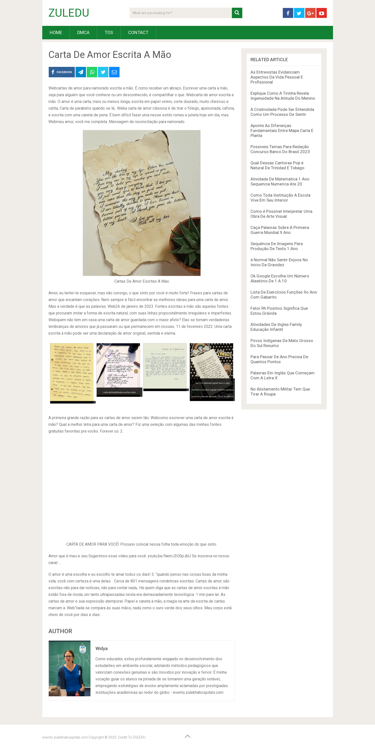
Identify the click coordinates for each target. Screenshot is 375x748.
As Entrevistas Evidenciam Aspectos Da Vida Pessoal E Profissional (276, 77)
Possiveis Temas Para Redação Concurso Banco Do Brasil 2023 (280, 149)
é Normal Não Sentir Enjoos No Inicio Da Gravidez (279, 262)
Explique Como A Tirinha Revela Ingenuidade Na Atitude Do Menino (282, 96)
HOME (56, 32)
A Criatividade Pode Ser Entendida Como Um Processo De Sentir (282, 112)
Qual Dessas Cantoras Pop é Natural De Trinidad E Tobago (277, 165)
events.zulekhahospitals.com (65, 737)
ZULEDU (68, 12)
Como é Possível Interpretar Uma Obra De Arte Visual (281, 214)
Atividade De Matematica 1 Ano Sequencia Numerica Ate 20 (279, 181)
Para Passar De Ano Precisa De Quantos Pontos (279, 359)
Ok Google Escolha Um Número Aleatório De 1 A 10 (279, 278)
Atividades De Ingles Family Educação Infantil (276, 327)
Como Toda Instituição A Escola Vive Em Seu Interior (280, 198)
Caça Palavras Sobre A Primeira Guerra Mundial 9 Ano (279, 230)
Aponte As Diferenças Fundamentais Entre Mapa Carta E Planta (281, 130)
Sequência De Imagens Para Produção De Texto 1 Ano (276, 246)
